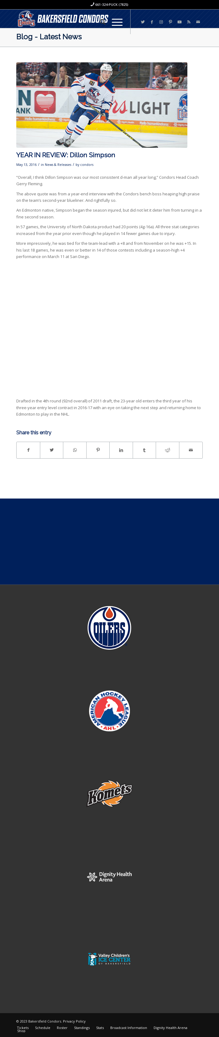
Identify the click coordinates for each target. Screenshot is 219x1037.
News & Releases (58, 164)
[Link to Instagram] (161, 22)
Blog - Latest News (49, 36)
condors (86, 164)
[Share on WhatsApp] (74, 450)
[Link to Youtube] (179, 22)
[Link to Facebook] (152, 22)
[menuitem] (100, 22)
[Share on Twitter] (51, 450)
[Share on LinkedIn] (121, 450)
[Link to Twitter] (142, 22)
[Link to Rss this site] (189, 22)
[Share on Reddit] (167, 450)
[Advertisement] (109, 542)
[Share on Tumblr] (144, 450)
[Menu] (114, 22)
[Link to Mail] (198, 22)
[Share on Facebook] (28, 450)
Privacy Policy (74, 1021)
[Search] (100, 22)
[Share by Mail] (190, 450)
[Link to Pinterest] (170, 22)
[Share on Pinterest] (98, 450)
